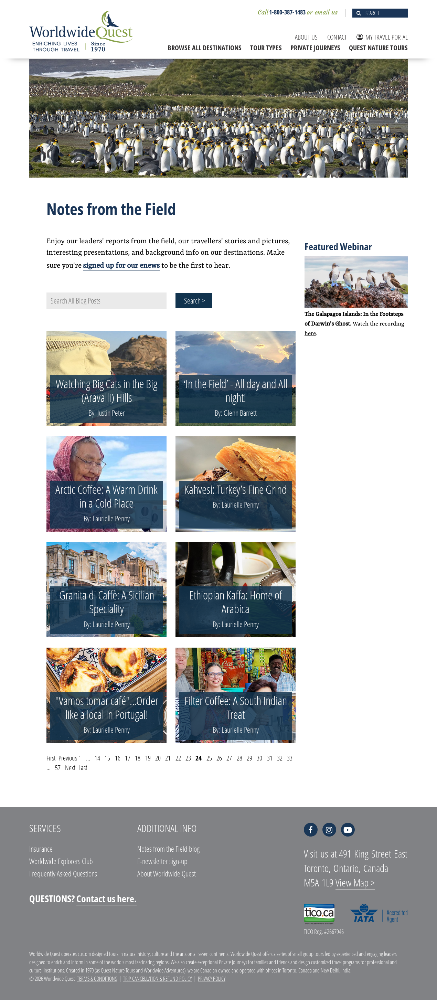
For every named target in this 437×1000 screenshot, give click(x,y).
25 (209, 758)
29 (249, 758)
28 (239, 758)
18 (137, 758)
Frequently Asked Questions (63, 873)
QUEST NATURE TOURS (378, 47)
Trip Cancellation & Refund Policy (157, 978)
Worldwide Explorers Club (61, 861)
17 (127, 758)
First (50, 758)
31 (270, 758)
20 (158, 758)
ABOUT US (306, 37)
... (88, 758)
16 (117, 758)
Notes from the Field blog (168, 848)
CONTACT (337, 37)
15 (107, 758)
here (310, 333)
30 (259, 758)
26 (219, 758)
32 (280, 758)
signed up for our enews (121, 266)
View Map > (355, 882)
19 (148, 758)
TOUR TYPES (266, 47)
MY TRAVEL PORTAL (382, 37)
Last (82, 767)
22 (178, 758)
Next (70, 767)
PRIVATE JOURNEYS (315, 47)
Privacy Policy (211, 978)
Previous (67, 758)
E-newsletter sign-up (162, 861)
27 (229, 758)
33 (289, 758)
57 (58, 767)
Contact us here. (106, 898)
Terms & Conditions (97, 978)
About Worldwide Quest (166, 873)
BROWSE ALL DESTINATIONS (205, 47)
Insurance (41, 848)
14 (97, 758)
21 (168, 758)
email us (326, 12)
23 (188, 758)
